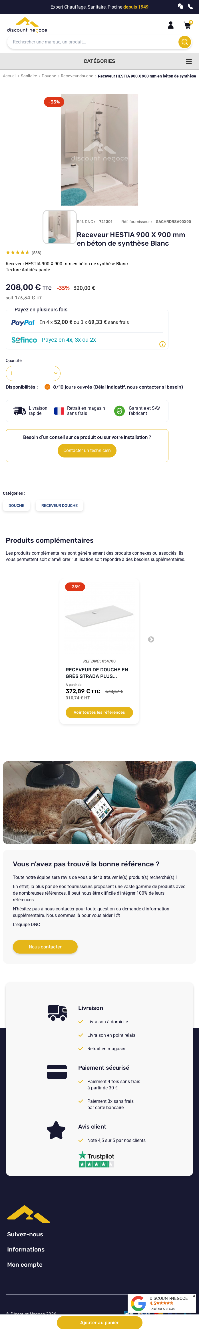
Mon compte (25, 1264)
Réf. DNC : (86, 221)
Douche (49, 75)
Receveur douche (77, 75)
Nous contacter (45, 947)
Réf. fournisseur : (136, 221)
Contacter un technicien (87, 450)
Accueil (9, 75)
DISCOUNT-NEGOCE (169, 1298)
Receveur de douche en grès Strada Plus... (97, 673)
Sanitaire (29, 75)
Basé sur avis (162, 1309)
